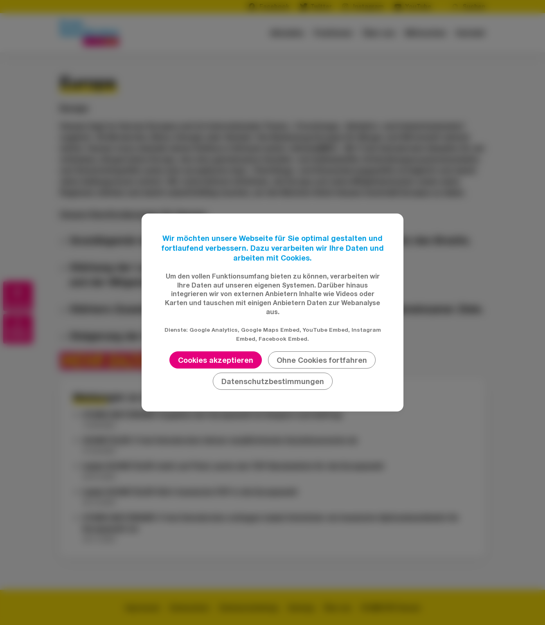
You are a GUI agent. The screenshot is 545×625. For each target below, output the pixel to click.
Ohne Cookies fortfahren (322, 359)
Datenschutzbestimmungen (272, 381)
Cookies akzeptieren (215, 359)
